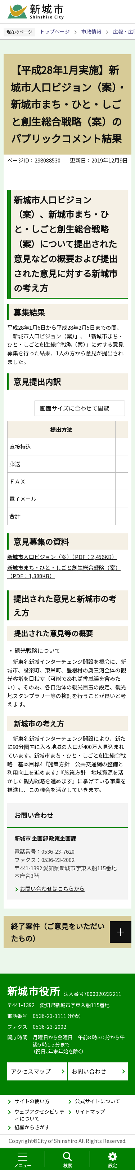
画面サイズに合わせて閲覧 (74, 408)
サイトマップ (90, 1111)
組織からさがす (32, 1127)
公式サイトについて (97, 1101)
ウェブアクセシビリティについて (39, 1115)
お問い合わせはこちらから (52, 888)
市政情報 (91, 31)
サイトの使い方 (32, 1101)
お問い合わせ (89, 1071)
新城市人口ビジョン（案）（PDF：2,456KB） (62, 556)
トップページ (55, 31)
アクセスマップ (31, 1071)
